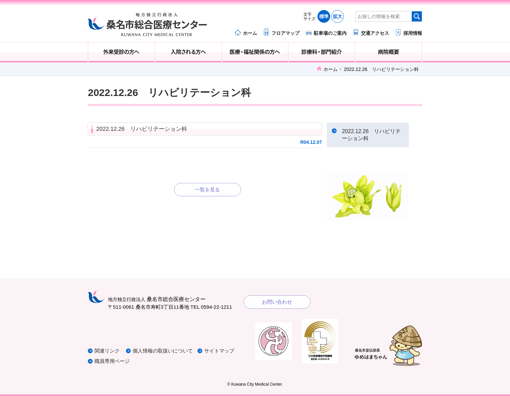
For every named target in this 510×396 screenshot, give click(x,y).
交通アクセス (375, 32)
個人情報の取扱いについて (163, 351)
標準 (324, 16)
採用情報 (412, 32)
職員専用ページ (112, 361)
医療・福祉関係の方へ (255, 52)
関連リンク (107, 351)
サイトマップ (219, 351)
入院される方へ (188, 52)
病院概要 (388, 52)
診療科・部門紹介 (322, 52)
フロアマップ (285, 32)
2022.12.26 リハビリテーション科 (141, 129)
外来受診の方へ (121, 52)
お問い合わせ (277, 302)
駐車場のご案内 (330, 32)
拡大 (337, 16)
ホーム (250, 32)
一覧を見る (207, 189)
